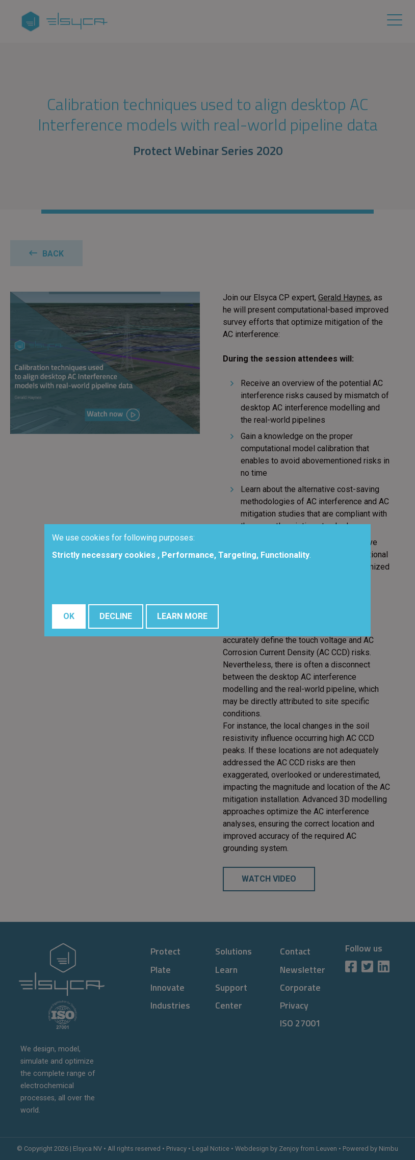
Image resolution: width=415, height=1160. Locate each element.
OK (68, 616)
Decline (115, 616)
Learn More (182, 616)
